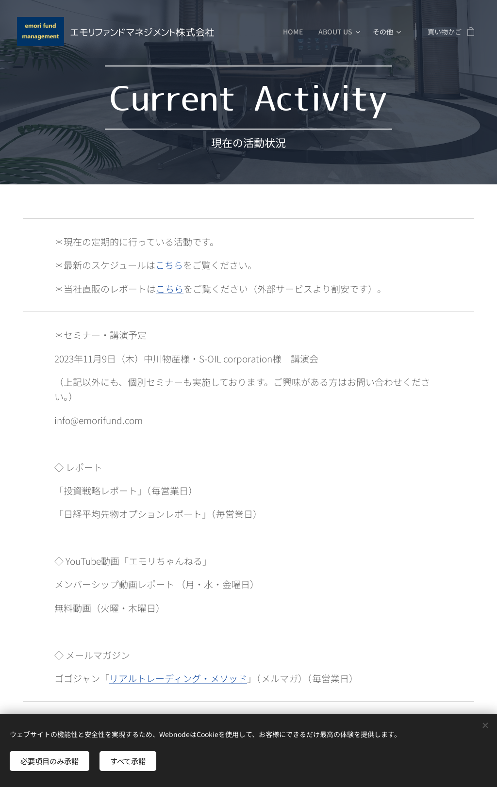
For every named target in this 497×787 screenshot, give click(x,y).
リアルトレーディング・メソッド (178, 678)
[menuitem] (296, 31)
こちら (169, 264)
